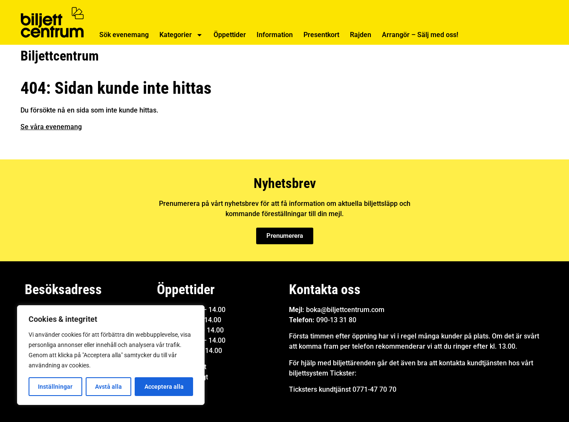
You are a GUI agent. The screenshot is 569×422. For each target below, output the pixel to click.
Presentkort (321, 35)
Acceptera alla (164, 386)
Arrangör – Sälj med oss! (420, 35)
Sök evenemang (124, 35)
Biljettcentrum (59, 56)
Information (275, 35)
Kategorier (181, 35)
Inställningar (55, 386)
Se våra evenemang (51, 127)
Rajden (360, 35)
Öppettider (230, 35)
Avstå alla (108, 386)
